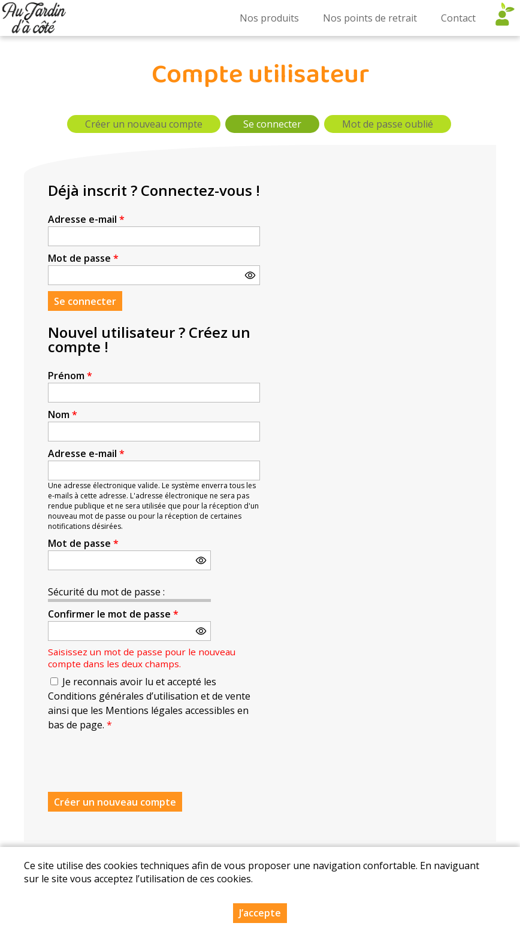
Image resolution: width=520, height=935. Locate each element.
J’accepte (260, 912)
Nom (62, 414)
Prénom (70, 375)
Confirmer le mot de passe (113, 614)
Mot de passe (83, 258)
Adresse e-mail (86, 219)
